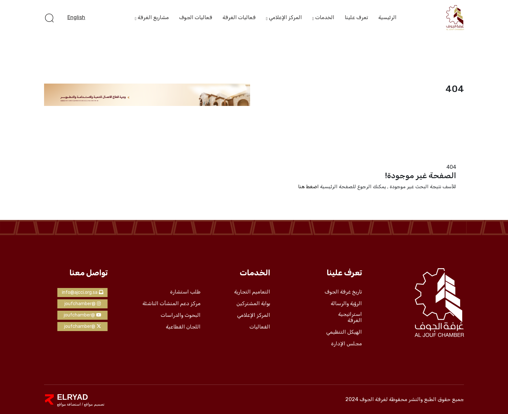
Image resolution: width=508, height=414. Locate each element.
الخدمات (324, 17)
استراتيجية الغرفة (350, 317)
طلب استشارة (185, 292)
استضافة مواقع (69, 404)
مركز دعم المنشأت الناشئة (172, 303)
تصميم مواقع (93, 404)
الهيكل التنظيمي (344, 332)
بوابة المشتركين (253, 303)
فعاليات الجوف (195, 17)
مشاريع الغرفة (153, 17)
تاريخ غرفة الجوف (343, 292)
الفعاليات (259, 327)
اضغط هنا (308, 187)
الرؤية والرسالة (346, 303)
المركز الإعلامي (285, 17)
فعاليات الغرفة (239, 17)
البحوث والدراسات (181, 315)
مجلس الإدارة (346, 344)
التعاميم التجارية (252, 292)
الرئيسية (387, 17)
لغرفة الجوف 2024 (366, 399)
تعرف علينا (356, 17)
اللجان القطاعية (183, 327)
